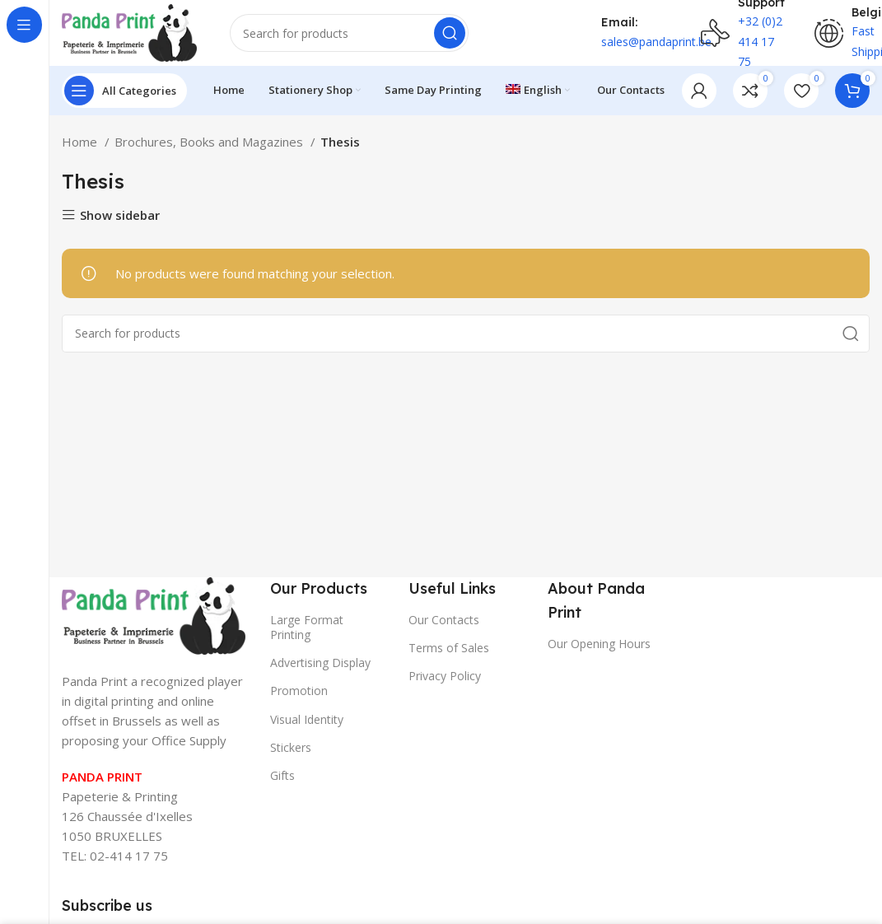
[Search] (349, 33)
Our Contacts (443, 620)
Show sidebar (120, 215)
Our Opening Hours (599, 643)
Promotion (299, 690)
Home (81, 141)
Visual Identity (306, 719)
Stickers (290, 747)
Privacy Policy (444, 676)
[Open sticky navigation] (124, 90)
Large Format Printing (306, 627)
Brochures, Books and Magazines (210, 141)
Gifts (282, 775)
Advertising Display (320, 662)
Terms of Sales (448, 648)
